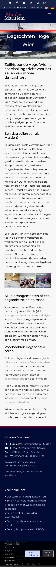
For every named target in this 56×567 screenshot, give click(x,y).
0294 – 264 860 (31, 452)
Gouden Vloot (28, 462)
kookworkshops (14, 378)
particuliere (15, 319)
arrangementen (14, 315)
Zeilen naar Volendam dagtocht (26, 500)
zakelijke (45, 315)
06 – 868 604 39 (34, 456)
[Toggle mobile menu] (50, 14)
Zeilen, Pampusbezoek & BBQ (25, 529)
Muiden (38, 409)
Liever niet (48, 553)
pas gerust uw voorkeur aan (11, 560)
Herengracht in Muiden (36, 444)
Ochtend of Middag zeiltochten (26, 496)
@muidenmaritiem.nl (32, 448)
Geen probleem (33, 553)
